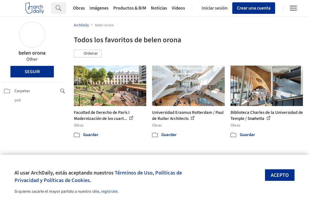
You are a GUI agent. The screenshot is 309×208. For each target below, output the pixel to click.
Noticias (159, 8)
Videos (178, 8)
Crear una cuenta (253, 8)
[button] (88, 54)
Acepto (280, 175)
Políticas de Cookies (67, 180)
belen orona (32, 53)
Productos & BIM (129, 8)
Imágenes (99, 8)
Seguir (32, 71)
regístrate (109, 191)
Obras (79, 8)
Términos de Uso (134, 173)
